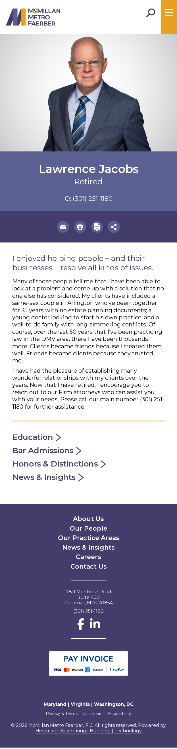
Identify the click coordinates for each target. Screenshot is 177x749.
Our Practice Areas (88, 539)
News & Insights (88, 549)
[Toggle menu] (169, 12)
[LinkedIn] (95, 628)
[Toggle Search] (150, 13)
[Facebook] (80, 628)
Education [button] (37, 438)
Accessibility (121, 715)
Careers (88, 558)
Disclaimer (92, 715)
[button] (61, 227)
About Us (88, 520)
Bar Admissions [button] (47, 452)
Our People (88, 530)
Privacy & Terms (60, 715)
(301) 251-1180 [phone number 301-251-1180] (93, 198)
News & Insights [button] (49, 479)
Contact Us (88, 568)
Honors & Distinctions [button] (59, 465)
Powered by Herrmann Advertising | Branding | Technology (101, 729)
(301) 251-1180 (88, 612)
